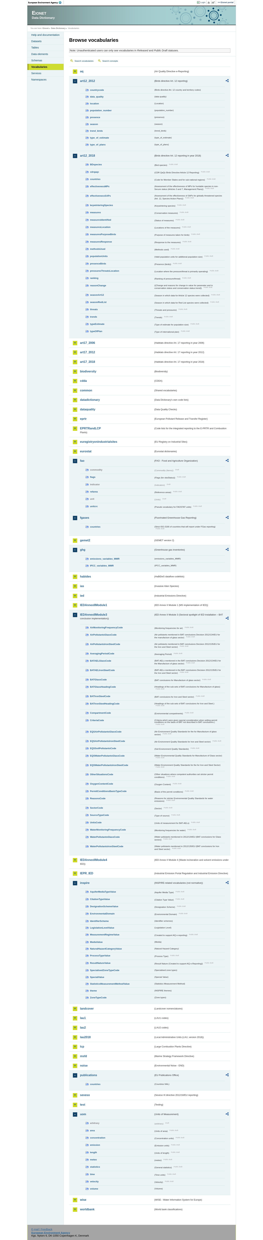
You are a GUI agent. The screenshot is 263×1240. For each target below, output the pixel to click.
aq (82, 71)
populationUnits (99, 256)
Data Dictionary (58, 28)
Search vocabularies (84, 61)
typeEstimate (97, 324)
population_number (101, 110)
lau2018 (85, 1037)
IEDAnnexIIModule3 (93, 614)
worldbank (87, 1209)
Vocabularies (39, 66)
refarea (94, 491)
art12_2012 (87, 80)
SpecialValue (97, 977)
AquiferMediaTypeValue (103, 891)
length (93, 1152)
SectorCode (96, 807)
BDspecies (96, 164)
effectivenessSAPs (100, 195)
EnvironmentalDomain (102, 913)
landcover (87, 1008)
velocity (94, 1181)
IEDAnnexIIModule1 (93, 605)
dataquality (87, 409)
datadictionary (90, 399)
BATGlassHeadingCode (103, 686)
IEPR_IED (86, 873)
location (94, 103)
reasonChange (98, 285)
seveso (85, 1095)
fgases (84, 517)
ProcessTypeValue (100, 955)
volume (94, 1188)
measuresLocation (100, 227)
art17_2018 (87, 361)
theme (93, 990)
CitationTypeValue (100, 899)
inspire (85, 882)
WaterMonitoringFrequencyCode (108, 829)
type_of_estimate (99, 137)
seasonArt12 (97, 295)
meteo (93, 1159)
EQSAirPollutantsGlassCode (106, 731)
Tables (35, 47)
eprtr (83, 418)
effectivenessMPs (99, 186)
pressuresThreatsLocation (104, 270)
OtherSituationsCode (101, 774)
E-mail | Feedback (41, 1229)
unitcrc (94, 506)
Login (202, 2)
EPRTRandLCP (90, 428)
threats (94, 309)
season (94, 124)
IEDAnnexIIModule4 (93, 859)
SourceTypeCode (99, 815)
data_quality (97, 96)
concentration (97, 1137)
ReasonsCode (97, 798)
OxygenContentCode (101, 783)
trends (93, 316)
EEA (46, 2)
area (92, 1130)
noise (84, 1065)
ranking (94, 278)
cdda (83, 380)
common (86, 390)
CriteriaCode (97, 720)
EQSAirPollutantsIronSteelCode (107, 741)
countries (95, 179)
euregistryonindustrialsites (98, 441)
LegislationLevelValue (102, 927)
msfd (83, 1056)
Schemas (36, 60)
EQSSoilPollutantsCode (103, 748)
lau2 (83, 1027)
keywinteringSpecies (101, 205)
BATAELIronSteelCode (102, 670)
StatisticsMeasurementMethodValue (110, 983)
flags (93, 477)
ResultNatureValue (100, 963)
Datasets (36, 41)
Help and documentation (45, 34)
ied (82, 595)
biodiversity (88, 371)
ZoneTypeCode (98, 997)
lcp (82, 1046)
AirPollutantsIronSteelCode (105, 644)
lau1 (83, 1018)
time (92, 1174)
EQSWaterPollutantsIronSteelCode (109, 765)
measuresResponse (101, 241)
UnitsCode (96, 822)
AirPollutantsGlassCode (103, 634)
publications (88, 1075)
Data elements (39, 54)
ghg (82, 549)
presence (95, 117)
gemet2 (85, 540)
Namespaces (39, 79)
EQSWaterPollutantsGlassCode (107, 755)
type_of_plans (98, 144)
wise (83, 1199)
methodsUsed (97, 249)
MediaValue (96, 942)
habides (85, 576)
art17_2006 (87, 342)
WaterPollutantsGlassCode (105, 837)
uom (83, 1114)
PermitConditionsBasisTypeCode (108, 791)
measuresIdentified (100, 219)
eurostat (86, 451)
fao (82, 460)
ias (82, 586)
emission (95, 1145)
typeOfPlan (96, 331)
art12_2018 (87, 155)
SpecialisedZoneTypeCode (104, 970)
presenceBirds (98, 263)
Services (36, 73)
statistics (95, 1166)
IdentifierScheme (99, 921)
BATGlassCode (98, 679)
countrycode (97, 90)
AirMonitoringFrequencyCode (106, 627)
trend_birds (96, 130)
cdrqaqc (94, 172)
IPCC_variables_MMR (102, 565)
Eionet (46, 28)
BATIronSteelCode (100, 696)
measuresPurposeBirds (103, 234)
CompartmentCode (100, 713)
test (82, 1104)
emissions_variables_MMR (105, 558)
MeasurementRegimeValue (104, 934)
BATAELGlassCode (100, 660)
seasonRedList (98, 302)
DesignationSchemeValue (104, 906)
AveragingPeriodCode (102, 653)
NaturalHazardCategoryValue (106, 948)
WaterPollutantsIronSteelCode (106, 846)
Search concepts (110, 61)
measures (95, 212)
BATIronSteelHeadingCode (105, 703)
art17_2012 (87, 352)
